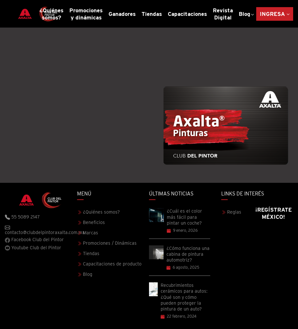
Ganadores (122, 14)
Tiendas (152, 14)
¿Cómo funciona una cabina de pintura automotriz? (188, 254)
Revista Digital (223, 14)
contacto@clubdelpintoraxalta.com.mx (41, 230)
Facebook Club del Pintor (34, 239)
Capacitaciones (187, 14)
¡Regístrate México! (273, 213)
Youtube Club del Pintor (33, 248)
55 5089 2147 (22, 217)
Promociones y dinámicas (86, 14)
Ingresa (272, 14)
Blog (244, 14)
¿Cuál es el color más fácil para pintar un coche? (184, 216)
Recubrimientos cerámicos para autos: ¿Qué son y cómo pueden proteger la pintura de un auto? (184, 297)
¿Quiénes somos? (51, 14)
